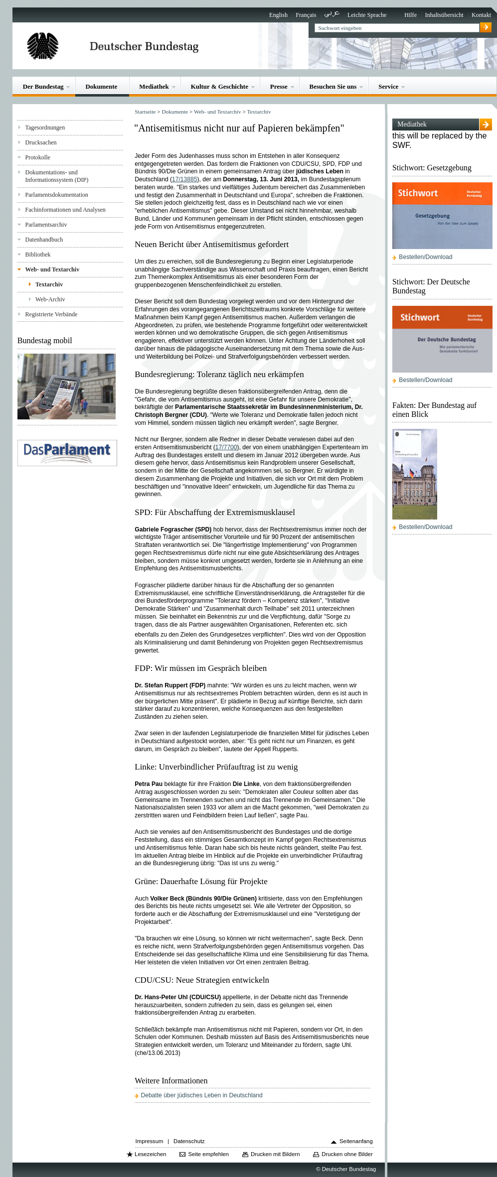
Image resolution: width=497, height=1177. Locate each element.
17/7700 (226, 447)
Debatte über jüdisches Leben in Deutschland (201, 1095)
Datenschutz (189, 1141)
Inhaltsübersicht (444, 14)
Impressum (150, 1141)
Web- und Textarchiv (52, 269)
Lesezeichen (150, 1154)
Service (388, 86)
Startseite (145, 112)
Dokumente (101, 86)
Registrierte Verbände (51, 314)
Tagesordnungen (45, 127)
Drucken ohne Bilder (347, 1154)
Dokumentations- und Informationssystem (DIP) (56, 176)
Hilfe (410, 14)
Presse (279, 86)
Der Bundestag (43, 86)
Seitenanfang (356, 1141)
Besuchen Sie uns (333, 86)
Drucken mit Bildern (275, 1154)
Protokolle (37, 157)
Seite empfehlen (208, 1154)
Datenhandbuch (44, 239)
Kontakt (481, 14)
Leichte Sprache (366, 14)
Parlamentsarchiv (46, 224)
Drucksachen (40, 142)
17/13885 (184, 179)
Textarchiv (49, 284)
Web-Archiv (50, 299)
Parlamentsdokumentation (56, 194)
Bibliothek (37, 254)
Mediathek (154, 86)
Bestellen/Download (425, 257)
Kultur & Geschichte (219, 86)
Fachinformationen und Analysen (65, 209)
